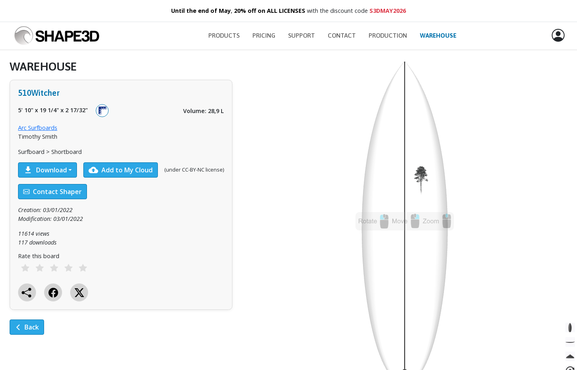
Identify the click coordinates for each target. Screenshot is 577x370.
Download (45, 170)
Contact (342, 35)
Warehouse (438, 35)
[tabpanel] (121, 202)
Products (224, 35)
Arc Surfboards (37, 127)
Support (301, 35)
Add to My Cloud (121, 170)
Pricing (263, 35)
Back (27, 327)
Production (388, 35)
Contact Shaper (52, 191)
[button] (558, 35)
